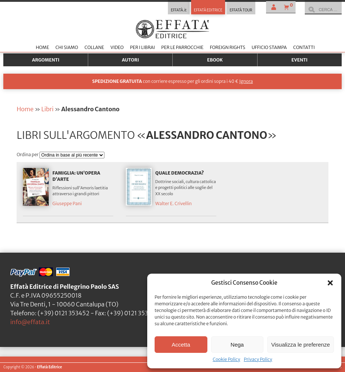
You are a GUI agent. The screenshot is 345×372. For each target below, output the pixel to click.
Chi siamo (66, 47)
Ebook (214, 60)
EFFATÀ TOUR (241, 10)
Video (117, 47)
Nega (237, 344)
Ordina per (28, 154)
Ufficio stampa (269, 47)
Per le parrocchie (182, 47)
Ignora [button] (246, 81)
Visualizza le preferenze (300, 344)
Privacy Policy (258, 359)
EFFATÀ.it (179, 10)
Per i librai (142, 47)
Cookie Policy (226, 359)
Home (42, 47)
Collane (94, 47)
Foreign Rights (227, 47)
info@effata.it (30, 322)
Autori (130, 60)
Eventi (299, 60)
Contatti (304, 47)
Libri (47, 109)
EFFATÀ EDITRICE (208, 10)
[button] (330, 283)
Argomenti (45, 60)
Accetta (181, 344)
